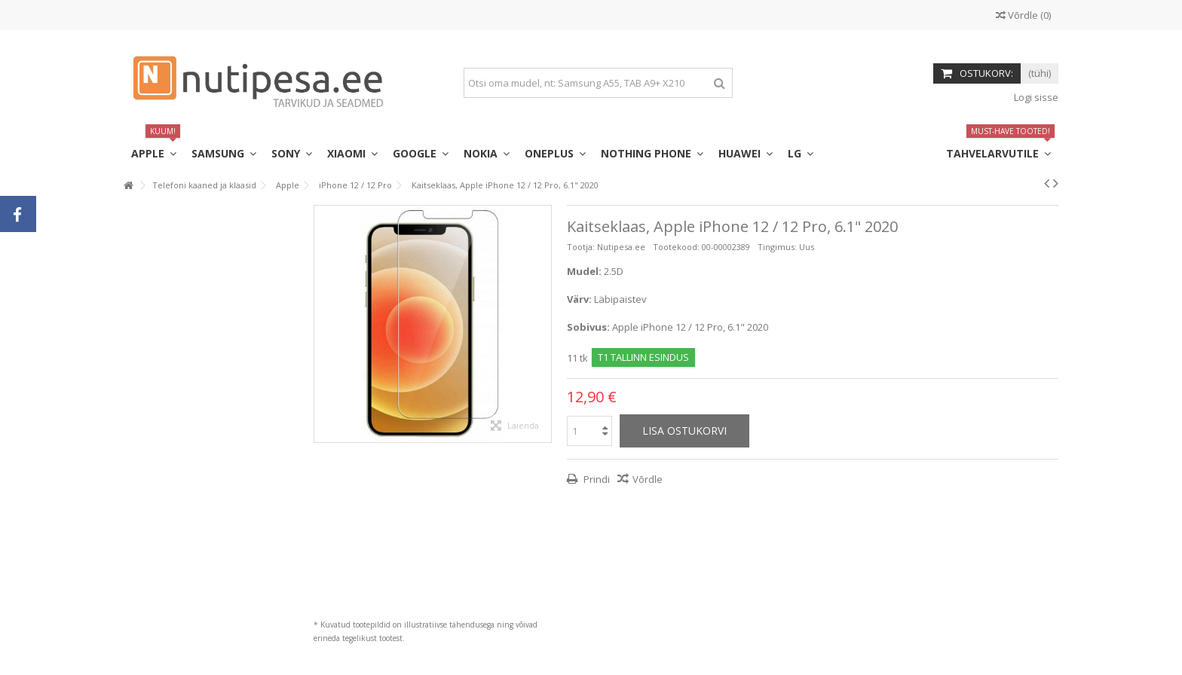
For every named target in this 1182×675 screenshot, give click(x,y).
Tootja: (581, 246)
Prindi (595, 479)
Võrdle (647, 479)
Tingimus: (777, 246)
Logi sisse (1035, 97)
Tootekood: (676, 246)
